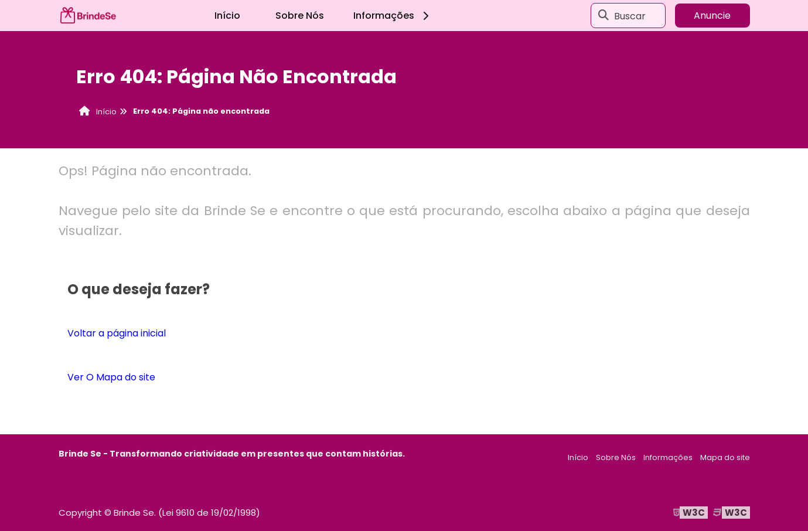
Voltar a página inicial (116, 333)
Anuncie (712, 15)
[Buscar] (603, 16)
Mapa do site (725, 457)
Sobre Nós (299, 15)
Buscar (630, 15)
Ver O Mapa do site (111, 377)
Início (227, 15)
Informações (392, 15)
